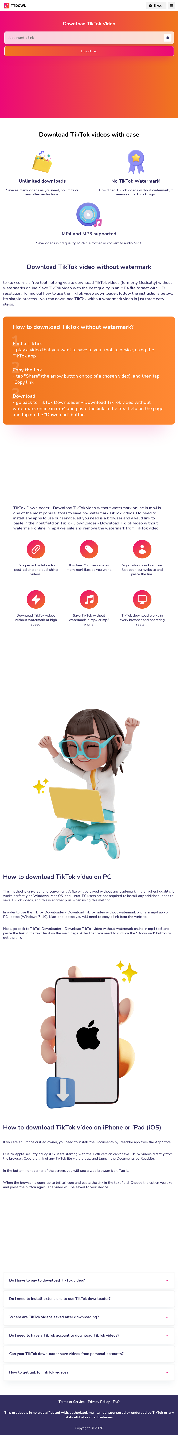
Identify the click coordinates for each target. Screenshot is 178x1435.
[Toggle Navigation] (171, 5)
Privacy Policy (99, 1401)
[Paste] (167, 38)
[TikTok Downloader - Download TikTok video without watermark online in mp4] (15, 5)
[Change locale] (156, 5)
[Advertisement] (89, 86)
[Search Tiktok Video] (89, 37)
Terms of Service (71, 1401)
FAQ (116, 1401)
